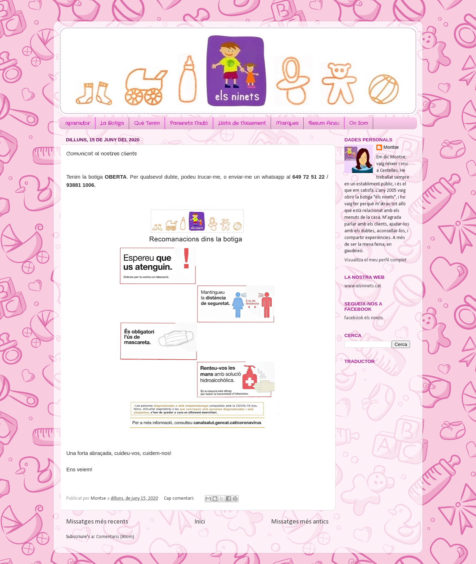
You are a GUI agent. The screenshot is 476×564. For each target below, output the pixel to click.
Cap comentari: (179, 498)
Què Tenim (147, 123)
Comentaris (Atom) (115, 537)
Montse (391, 147)
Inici (199, 522)
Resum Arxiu (324, 123)
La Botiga (112, 123)
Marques (287, 123)
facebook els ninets (363, 318)
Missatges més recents (97, 522)
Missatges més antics (299, 522)
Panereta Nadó (189, 123)
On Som (358, 123)
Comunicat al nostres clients (101, 153)
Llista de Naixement (242, 123)
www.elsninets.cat (362, 286)
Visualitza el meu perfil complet (375, 260)
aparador (77, 123)
